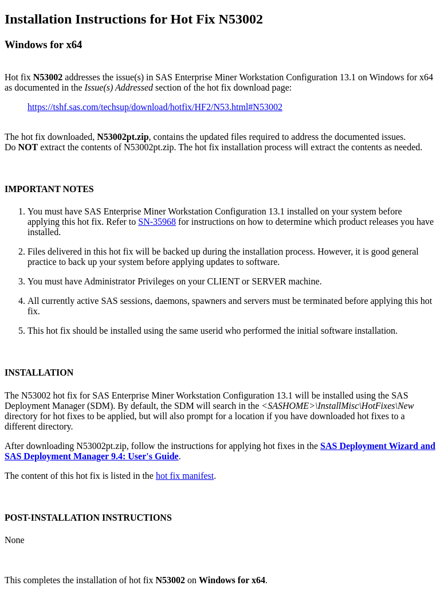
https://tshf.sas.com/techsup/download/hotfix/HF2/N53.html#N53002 (155, 107)
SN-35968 (157, 222)
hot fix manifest (185, 476)
